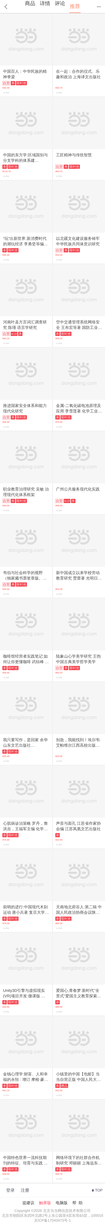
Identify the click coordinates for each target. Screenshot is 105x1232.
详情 (45, 3)
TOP (99, 1190)
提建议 (28, 1202)
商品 (30, 3)
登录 (10, 1190)
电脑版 (62, 1202)
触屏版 (45, 1202)
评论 (60, 3)
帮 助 (77, 1202)
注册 (25, 1190)
